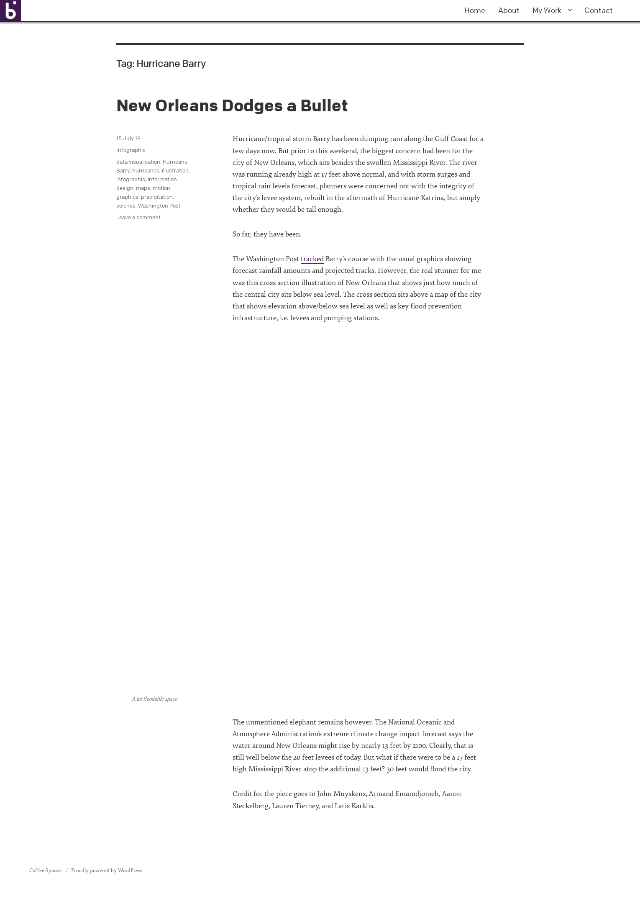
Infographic (131, 149)
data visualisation (138, 161)
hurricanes (145, 170)
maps (143, 188)
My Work (546, 10)
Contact (598, 10)
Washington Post (159, 205)
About (509, 10)
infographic (130, 179)
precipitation (157, 196)
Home (474, 10)
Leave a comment (138, 217)
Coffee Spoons (46, 870)
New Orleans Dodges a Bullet (232, 105)
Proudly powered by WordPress (106, 870)
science (126, 205)
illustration (175, 170)
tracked (312, 258)
